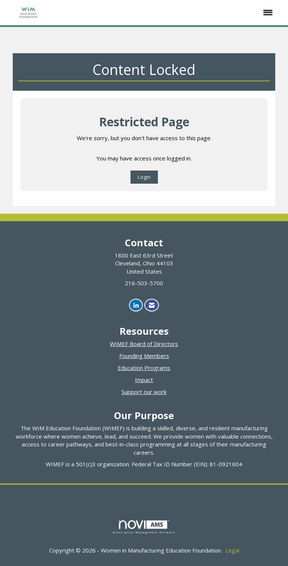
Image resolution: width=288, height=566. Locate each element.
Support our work (144, 391)
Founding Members (144, 355)
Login (144, 177)
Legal (232, 550)
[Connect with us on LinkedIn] (136, 305)
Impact (144, 379)
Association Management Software (143, 527)
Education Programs (144, 367)
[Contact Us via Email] (151, 305)
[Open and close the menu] (166, 12)
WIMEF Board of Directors (144, 343)
